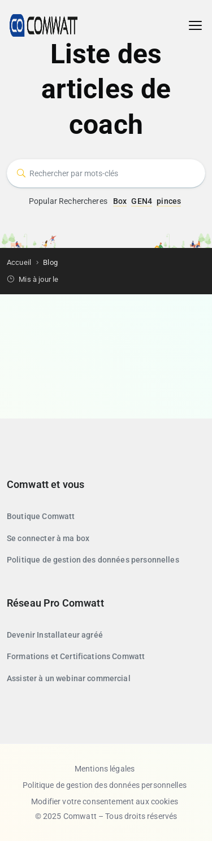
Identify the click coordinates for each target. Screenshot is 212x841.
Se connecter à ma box (48, 538)
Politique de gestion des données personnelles (93, 559)
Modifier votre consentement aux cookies (104, 801)
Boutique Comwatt (41, 516)
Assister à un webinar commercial (69, 678)
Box (120, 201)
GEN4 (141, 201)
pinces (169, 201)
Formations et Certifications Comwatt (76, 656)
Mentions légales (105, 768)
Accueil (19, 262)
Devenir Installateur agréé (55, 634)
